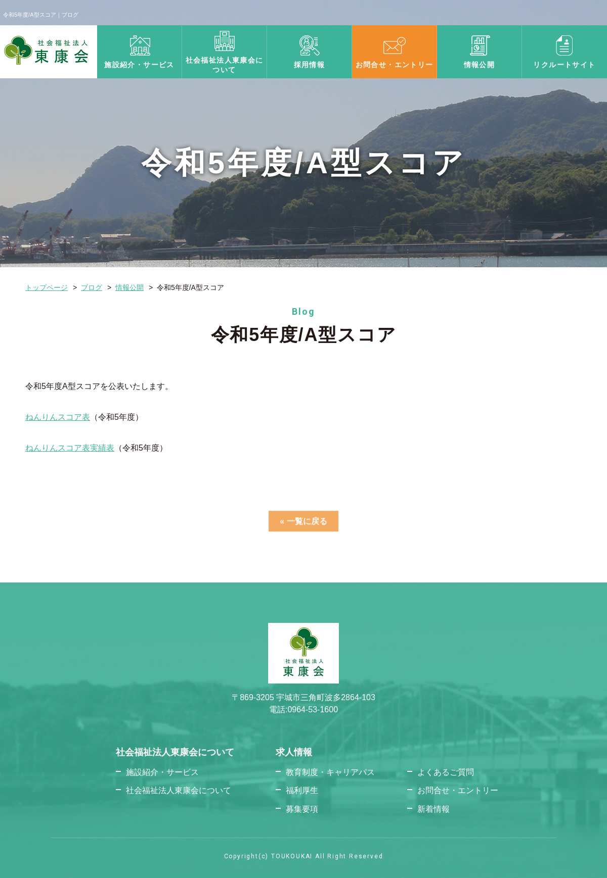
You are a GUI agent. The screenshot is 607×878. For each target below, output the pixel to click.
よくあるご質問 (445, 772)
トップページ (46, 287)
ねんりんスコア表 (57, 417)
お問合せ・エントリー (394, 65)
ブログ (91, 287)
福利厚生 (302, 790)
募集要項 (302, 809)
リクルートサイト (564, 65)
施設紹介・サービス (139, 65)
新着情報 (433, 809)
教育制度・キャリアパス (330, 772)
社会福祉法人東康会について (178, 790)
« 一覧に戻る (303, 524)
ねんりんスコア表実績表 (69, 448)
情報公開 (479, 65)
